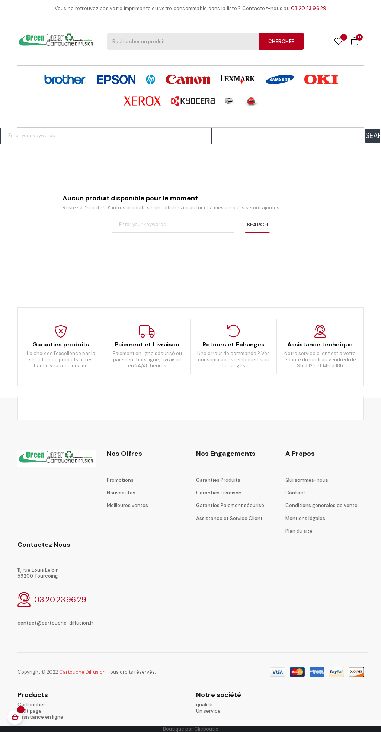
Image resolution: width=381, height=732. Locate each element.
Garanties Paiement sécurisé (230, 505)
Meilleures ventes (127, 505)
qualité (204, 705)
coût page (29, 711)
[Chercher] (106, 136)
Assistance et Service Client (229, 518)
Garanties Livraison (218, 493)
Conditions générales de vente (321, 505)
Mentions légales (305, 518)
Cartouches (31, 705)
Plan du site (299, 531)
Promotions (120, 480)
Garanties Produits (218, 480)
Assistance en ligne (40, 717)
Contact (295, 493)
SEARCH (372, 135)
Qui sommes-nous (306, 480)
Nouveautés (121, 493)
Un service (208, 711)
